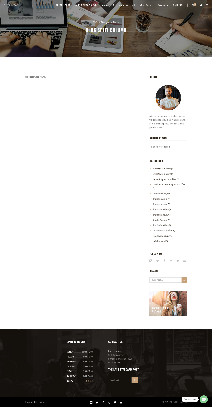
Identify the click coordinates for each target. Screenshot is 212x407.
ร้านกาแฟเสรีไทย (160, 209)
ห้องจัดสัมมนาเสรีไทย (162, 230)
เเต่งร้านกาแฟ (159, 241)
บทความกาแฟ (159, 193)
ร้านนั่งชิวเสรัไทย (160, 225)
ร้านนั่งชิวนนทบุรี (160, 220)
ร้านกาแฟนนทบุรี (160, 199)
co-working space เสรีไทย (164, 179)
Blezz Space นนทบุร (162, 168)
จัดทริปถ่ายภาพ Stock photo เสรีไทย (169, 184)
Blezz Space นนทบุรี (162, 174)
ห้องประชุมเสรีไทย (161, 236)
